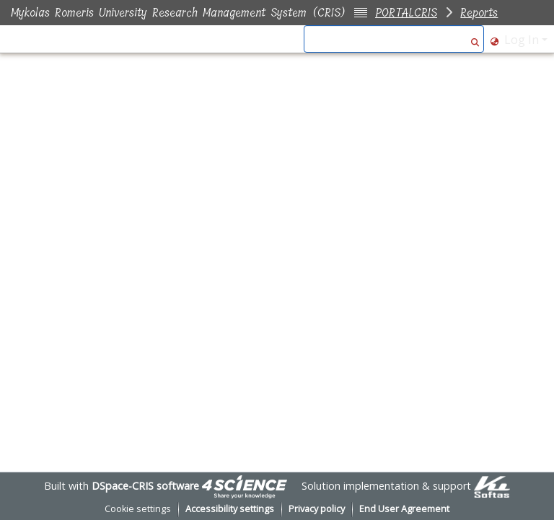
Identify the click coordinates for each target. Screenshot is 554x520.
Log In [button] (523, 40)
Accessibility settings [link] (229, 509)
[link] (244, 486)
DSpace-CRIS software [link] (145, 486)
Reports (479, 12)
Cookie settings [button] (138, 509)
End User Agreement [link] (404, 509)
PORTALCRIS (406, 12)
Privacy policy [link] (317, 509)
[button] (475, 39)
